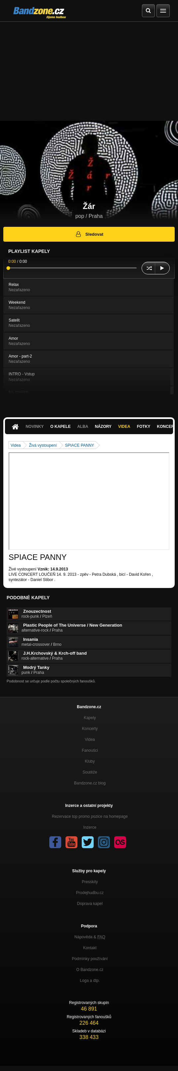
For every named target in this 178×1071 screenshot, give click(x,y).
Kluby (90, 761)
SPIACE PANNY (79, 445)
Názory (103, 426)
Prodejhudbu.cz (90, 892)
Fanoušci (90, 750)
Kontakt (90, 948)
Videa (124, 426)
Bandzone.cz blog (90, 783)
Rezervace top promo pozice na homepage (90, 816)
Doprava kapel (90, 903)
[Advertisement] (89, 71)
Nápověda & (89, 937)
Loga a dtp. (90, 980)
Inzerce (89, 827)
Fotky (144, 426)
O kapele (60, 426)
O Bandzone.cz (89, 969)
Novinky (34, 426)
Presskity (90, 882)
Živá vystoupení (43, 445)
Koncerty (90, 728)
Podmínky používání (90, 958)
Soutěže (89, 772)
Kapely (90, 717)
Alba (82, 426)
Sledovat (89, 234)
